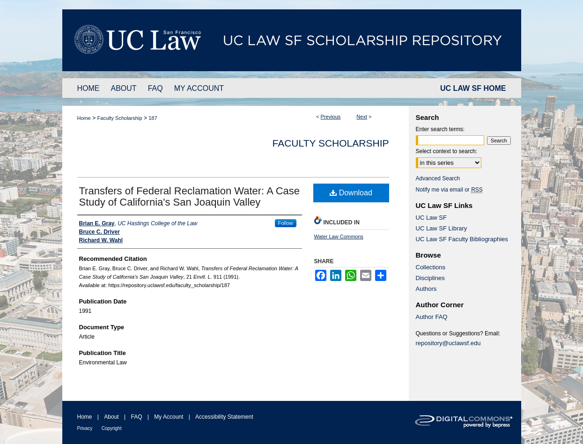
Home (84, 118)
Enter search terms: (440, 129)
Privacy (85, 428)
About (111, 417)
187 (152, 118)
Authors (426, 288)
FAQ (136, 417)
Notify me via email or (449, 189)
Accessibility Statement (224, 417)
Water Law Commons (338, 236)
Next (361, 116)
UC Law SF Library (441, 228)
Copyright (112, 428)
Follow (285, 223)
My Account (168, 417)
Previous (331, 116)
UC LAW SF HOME (473, 88)
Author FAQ (432, 316)
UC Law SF (431, 217)
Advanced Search (438, 178)
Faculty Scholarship (119, 118)
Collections (431, 267)
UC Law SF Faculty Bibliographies (462, 239)
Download (351, 193)
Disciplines (430, 277)
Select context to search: (446, 151)
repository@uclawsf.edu (448, 343)
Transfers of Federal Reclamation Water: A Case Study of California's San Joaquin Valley (189, 196)
